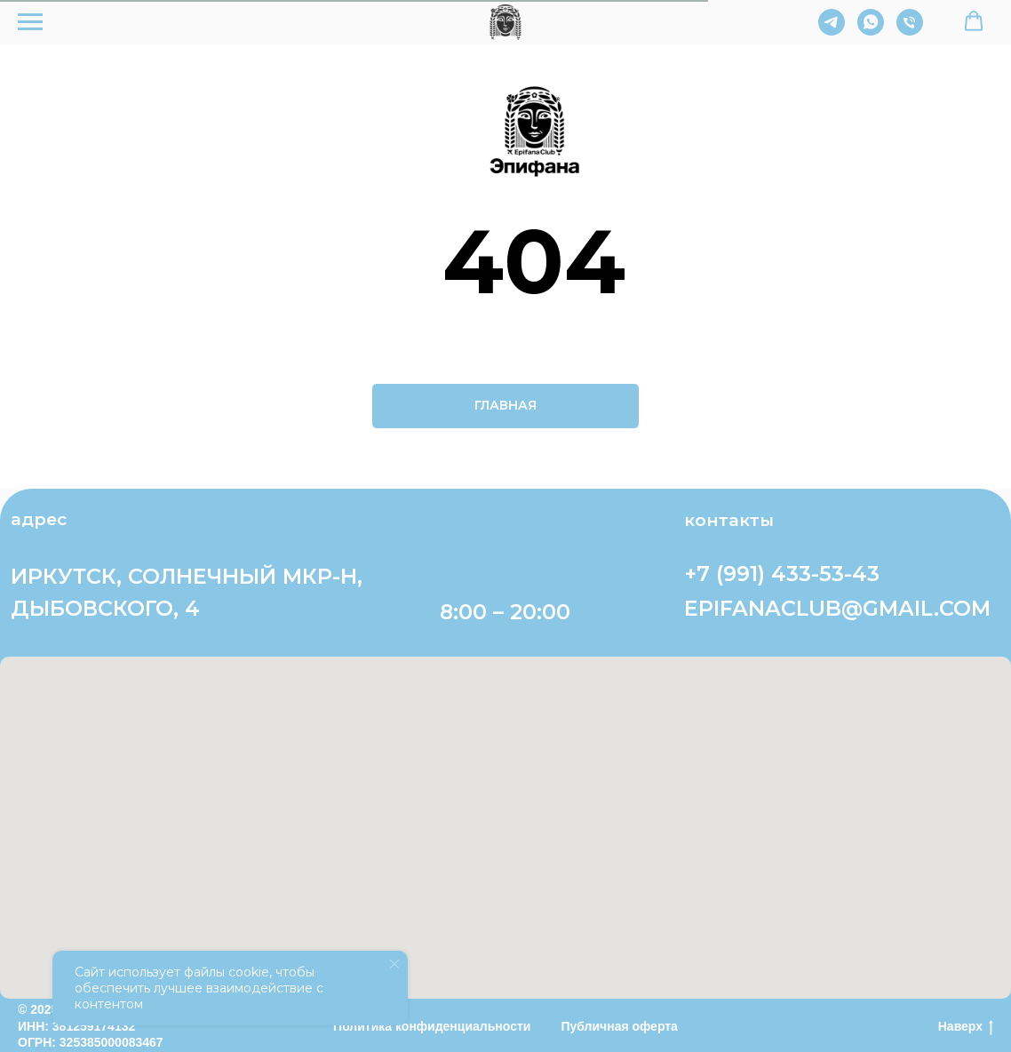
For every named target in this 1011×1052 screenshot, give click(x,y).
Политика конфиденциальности (431, 1026)
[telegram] (831, 30)
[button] (973, 21)
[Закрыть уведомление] (394, 964)
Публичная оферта (619, 1026)
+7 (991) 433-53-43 (782, 573)
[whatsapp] (870, 30)
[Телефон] (909, 30)
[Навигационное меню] (30, 22)
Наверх (965, 1027)
